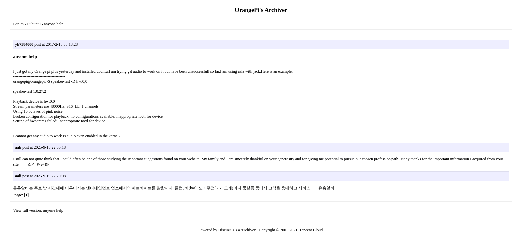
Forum (18, 24)
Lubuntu (34, 24)
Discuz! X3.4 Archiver (237, 230)
